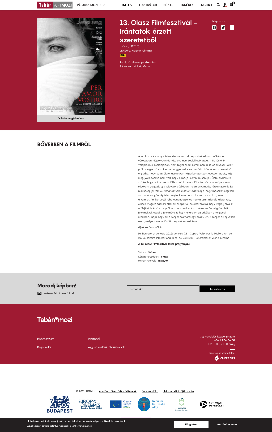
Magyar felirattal (142, 50)
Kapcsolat (44, 347)
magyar (163, 260)
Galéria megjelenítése (71, 118)
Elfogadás (191, 424)
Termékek (186, 5)
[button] (226, 5)
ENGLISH (206, 5)
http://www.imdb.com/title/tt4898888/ (123, 55)
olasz (164, 256)
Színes (152, 252)
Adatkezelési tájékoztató (178, 391)
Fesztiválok (148, 5)
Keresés (220, 4)
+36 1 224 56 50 (224, 340)
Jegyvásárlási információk (106, 347)
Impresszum (45, 339)
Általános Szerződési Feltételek (118, 391)
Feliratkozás (217, 288)
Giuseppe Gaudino (144, 62)
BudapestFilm (150, 391)
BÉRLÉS (168, 5)
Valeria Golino (142, 66)
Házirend (93, 339)
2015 (135, 46)
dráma (124, 46)
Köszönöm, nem (226, 424)
